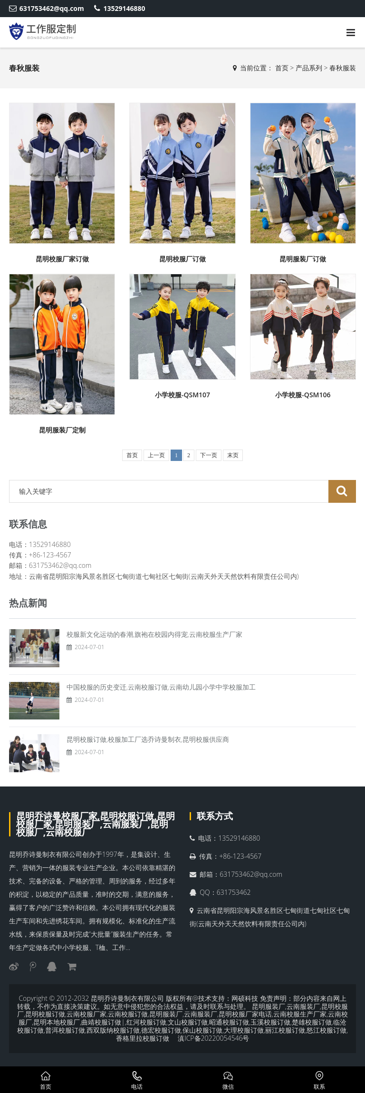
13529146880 (119, 8)
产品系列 (309, 67)
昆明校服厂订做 (182, 258)
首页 (281, 67)
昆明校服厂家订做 (62, 258)
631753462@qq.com (46, 8)
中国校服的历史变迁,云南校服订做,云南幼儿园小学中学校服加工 (161, 686)
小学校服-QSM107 (182, 394)
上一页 (156, 455)
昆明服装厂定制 (62, 429)
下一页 (208, 455)
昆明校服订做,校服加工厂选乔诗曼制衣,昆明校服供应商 (148, 739)
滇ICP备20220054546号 (213, 1038)
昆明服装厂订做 (302, 258)
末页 (233, 455)
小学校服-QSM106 (302, 394)
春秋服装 (342, 67)
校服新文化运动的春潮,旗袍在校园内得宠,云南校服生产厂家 (154, 634)
